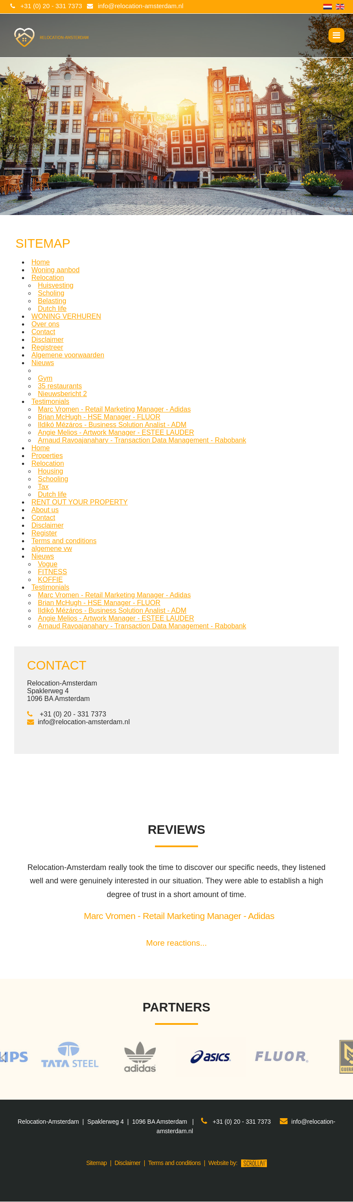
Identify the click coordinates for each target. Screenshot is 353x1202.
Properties (47, 455)
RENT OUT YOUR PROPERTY (79, 502)
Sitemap (96, 1162)
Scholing (51, 293)
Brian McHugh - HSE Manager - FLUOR (99, 417)
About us (45, 509)
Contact (43, 331)
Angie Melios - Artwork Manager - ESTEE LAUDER (116, 432)
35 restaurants (60, 386)
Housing (50, 471)
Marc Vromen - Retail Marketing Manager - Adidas (114, 409)
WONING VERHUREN (66, 316)
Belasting (52, 300)
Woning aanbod (55, 270)
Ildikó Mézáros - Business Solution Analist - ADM (112, 424)
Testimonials (50, 401)
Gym (45, 378)
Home (40, 262)
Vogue (47, 564)
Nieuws (42, 362)
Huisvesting (56, 285)
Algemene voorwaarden (67, 355)
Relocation (47, 277)
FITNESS (52, 571)
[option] (176, 1057)
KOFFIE (50, 579)
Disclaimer (47, 339)
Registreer (47, 347)
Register (44, 533)
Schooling (53, 479)
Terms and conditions (63, 540)
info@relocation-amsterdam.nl (142, 6)
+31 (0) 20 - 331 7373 (51, 6)
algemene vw (51, 548)
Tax (43, 486)
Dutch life (52, 308)
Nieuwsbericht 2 (62, 393)
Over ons (45, 324)
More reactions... (176, 942)
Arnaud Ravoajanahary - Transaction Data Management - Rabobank (142, 440)
